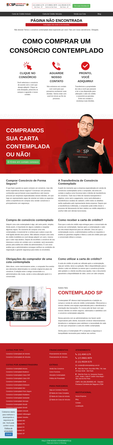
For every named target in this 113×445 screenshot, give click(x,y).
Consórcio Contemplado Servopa (17, 401)
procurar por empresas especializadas (20, 196)
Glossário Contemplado (57, 375)
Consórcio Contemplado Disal (16, 381)
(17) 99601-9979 (51, 5)
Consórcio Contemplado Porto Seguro (19, 391)
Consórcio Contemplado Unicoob (17, 411)
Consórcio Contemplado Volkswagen (18, 414)
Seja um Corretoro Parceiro (58, 390)
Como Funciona (54, 372)
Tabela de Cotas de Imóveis (59, 396)
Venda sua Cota (80, 14)
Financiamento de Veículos (58, 357)
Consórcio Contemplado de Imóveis (18, 354)
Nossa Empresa (80, 396)
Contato (78, 403)
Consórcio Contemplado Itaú (15, 388)
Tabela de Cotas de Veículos (59, 400)
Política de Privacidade (57, 378)
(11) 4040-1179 (38, 5)
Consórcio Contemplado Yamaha (17, 417)
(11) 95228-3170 (64, 5)
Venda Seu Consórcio (56, 368)
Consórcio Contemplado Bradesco (17, 372)
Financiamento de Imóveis (58, 354)
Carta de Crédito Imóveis (21, 14)
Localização (79, 406)
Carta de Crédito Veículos (52, 14)
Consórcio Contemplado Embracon (18, 385)
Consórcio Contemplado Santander (18, 398)
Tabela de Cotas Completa (59, 393)
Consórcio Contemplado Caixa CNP (18, 375)
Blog (99, 14)
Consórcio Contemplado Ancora (16, 368)
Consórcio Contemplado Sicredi (16, 407)
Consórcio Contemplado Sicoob (16, 404)
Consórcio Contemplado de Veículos (18, 357)
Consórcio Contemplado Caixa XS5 (18, 378)
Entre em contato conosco (23, 162)
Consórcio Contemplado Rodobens (18, 394)
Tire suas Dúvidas (81, 6)
